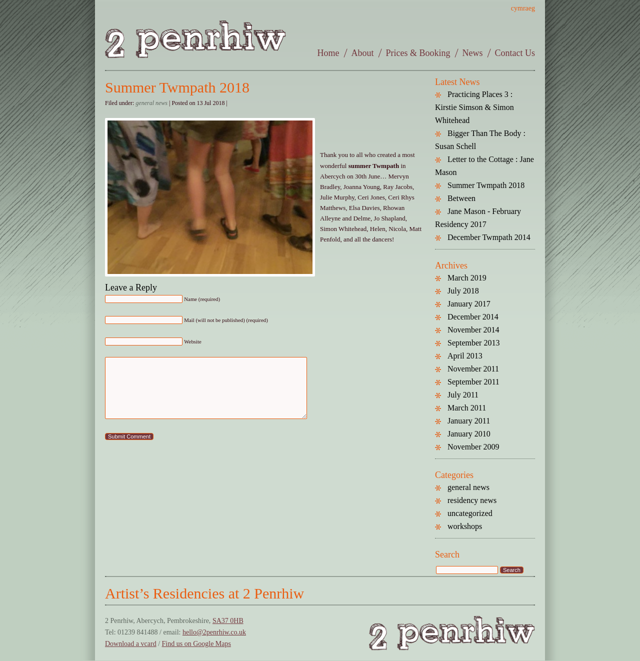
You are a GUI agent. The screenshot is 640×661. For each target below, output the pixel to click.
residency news (472, 500)
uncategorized (470, 513)
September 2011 (474, 382)
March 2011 (467, 408)
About (363, 53)
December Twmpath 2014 (489, 237)
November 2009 (474, 446)
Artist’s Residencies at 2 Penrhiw (204, 593)
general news (152, 103)
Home (329, 53)
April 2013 (465, 356)
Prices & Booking (418, 53)
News (472, 53)
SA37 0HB (228, 620)
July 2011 (463, 394)
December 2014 (473, 316)
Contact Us (515, 53)
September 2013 (474, 342)
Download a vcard (130, 644)
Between (462, 198)
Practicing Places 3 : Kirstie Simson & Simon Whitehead (474, 107)
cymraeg (523, 8)
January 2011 (469, 420)
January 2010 (469, 434)
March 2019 (467, 278)
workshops (465, 526)
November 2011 (473, 368)
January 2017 (469, 304)
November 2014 (474, 330)
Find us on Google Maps (196, 644)
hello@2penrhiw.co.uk (214, 632)
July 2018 (463, 290)
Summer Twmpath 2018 (177, 87)
